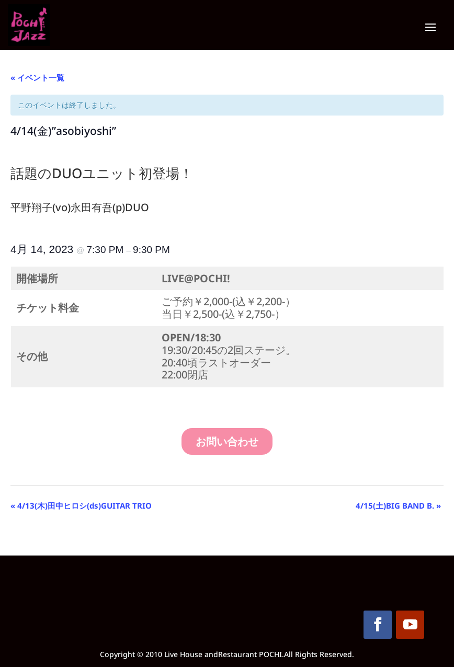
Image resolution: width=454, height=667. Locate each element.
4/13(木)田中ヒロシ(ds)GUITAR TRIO (81, 505)
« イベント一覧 (37, 77)
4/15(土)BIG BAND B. (398, 505)
